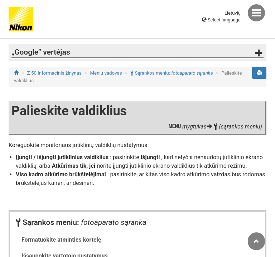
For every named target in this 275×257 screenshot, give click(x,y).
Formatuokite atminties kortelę (61, 239)
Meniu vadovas (106, 73)
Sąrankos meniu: (171, 73)
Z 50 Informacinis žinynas (54, 73)
